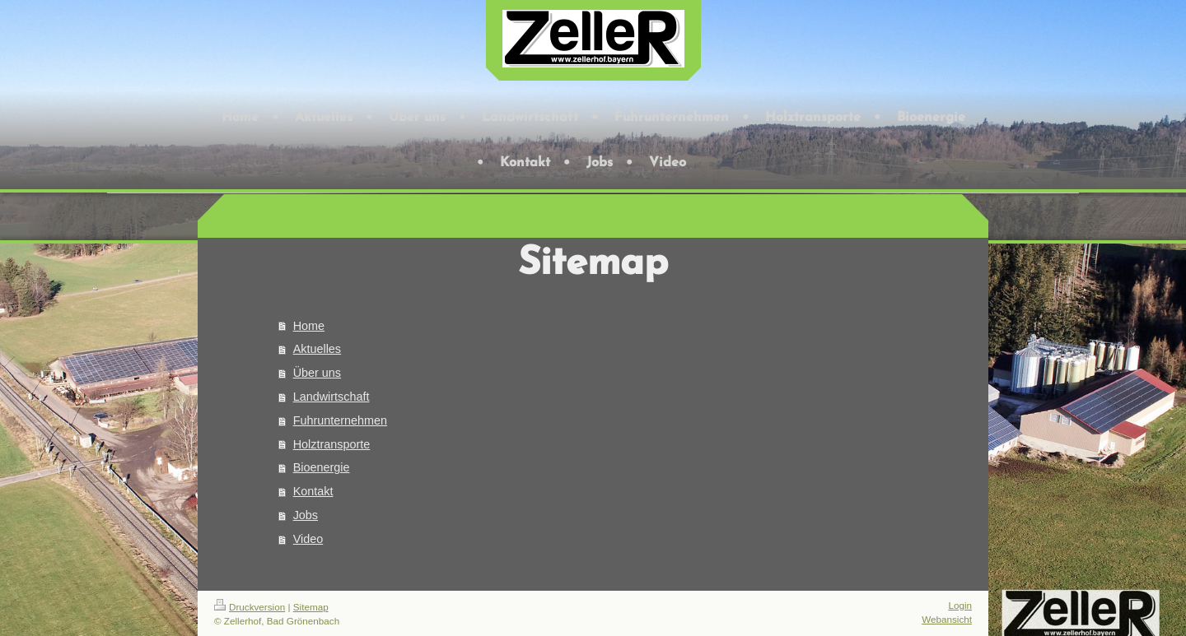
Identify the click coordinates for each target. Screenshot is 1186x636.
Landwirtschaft (331, 396)
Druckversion (249, 606)
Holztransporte (332, 444)
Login (960, 605)
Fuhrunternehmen (340, 420)
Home (309, 325)
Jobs (305, 515)
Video (308, 538)
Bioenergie (321, 467)
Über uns (317, 372)
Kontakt (313, 491)
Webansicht (947, 619)
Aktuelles (317, 348)
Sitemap (311, 606)
